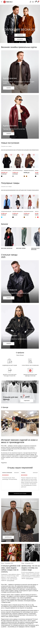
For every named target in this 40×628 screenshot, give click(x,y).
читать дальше (10, 580)
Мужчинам (20, 39)
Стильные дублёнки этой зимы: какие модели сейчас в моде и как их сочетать (10, 569)
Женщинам (20, 35)
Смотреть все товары (6, 146)
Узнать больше (20, 355)
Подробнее (4, 462)
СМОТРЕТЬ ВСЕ (8, 537)
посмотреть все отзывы (20, 493)
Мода (2, 563)
